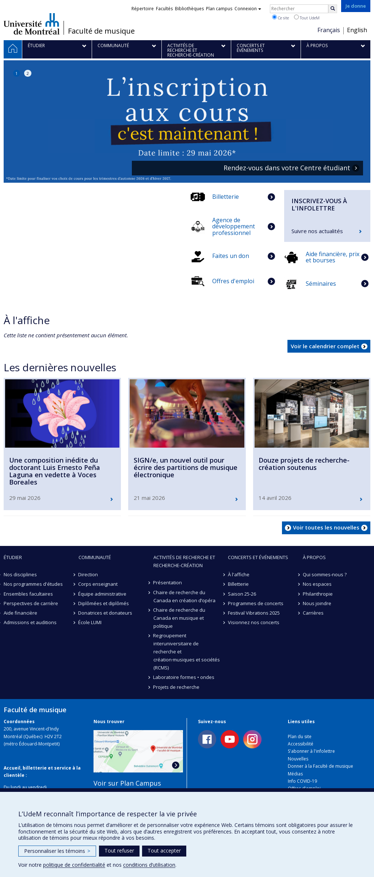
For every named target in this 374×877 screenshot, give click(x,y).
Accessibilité (300, 744)
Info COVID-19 (302, 781)
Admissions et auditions (30, 622)
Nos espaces (317, 584)
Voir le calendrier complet (325, 346)
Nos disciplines (20, 574)
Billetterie (238, 584)
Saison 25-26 (242, 594)
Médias (295, 774)
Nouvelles (298, 759)
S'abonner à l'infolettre (311, 751)
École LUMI (90, 622)
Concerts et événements (258, 557)
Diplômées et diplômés (104, 603)
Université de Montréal (32, 24)
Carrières (313, 613)
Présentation (167, 582)
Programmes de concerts (255, 603)
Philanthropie (318, 594)
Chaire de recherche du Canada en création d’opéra (184, 596)
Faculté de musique (101, 31)
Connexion (247, 8)
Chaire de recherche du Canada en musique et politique (179, 618)
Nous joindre (317, 603)
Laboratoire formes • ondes (184, 677)
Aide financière (20, 613)
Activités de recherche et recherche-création (184, 561)
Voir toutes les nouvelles (326, 527)
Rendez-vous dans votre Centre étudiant (287, 168)
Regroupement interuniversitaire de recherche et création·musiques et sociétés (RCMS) (186, 651)
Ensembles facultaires (28, 594)
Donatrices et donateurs (106, 613)
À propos (314, 557)
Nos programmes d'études (33, 584)
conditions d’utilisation (149, 864)
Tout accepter (164, 850)
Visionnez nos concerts (253, 622)
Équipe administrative (103, 594)
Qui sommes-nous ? (325, 574)
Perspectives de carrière (31, 603)
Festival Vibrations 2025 (254, 613)
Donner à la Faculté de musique (320, 766)
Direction (88, 574)
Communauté (95, 557)
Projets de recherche (176, 687)
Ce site (280, 17)
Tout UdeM (307, 17)
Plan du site (300, 736)
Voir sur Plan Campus (127, 783)
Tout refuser (119, 850)
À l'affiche (238, 574)
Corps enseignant (98, 584)
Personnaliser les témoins (57, 850)
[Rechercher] (332, 8)
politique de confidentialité (74, 864)
